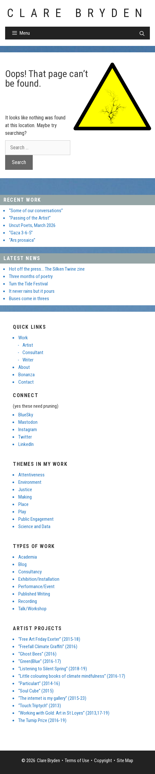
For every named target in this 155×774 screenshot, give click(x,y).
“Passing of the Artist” (30, 218)
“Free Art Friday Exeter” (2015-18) (49, 639)
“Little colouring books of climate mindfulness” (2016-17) (71, 676)
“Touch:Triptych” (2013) (39, 706)
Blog (22, 564)
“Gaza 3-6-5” (21, 233)
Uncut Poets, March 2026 (32, 225)
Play (22, 512)
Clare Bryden (77, 13)
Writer (27, 360)
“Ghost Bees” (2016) (37, 654)
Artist (27, 345)
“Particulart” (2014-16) (39, 683)
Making (25, 497)
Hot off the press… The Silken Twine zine (47, 269)
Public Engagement (36, 519)
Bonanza (26, 375)
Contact (26, 382)
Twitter (25, 437)
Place (23, 504)
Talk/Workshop (32, 609)
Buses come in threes (29, 298)
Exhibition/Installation (38, 579)
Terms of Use (77, 760)
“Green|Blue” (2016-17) (39, 661)
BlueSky (25, 415)
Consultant (32, 352)
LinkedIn (26, 444)
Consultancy (30, 572)
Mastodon (28, 422)
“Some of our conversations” (36, 210)
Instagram (27, 429)
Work (23, 338)
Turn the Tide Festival (28, 284)
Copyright (103, 760)
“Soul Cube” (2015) (36, 691)
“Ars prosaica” (22, 240)
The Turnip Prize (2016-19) (42, 720)
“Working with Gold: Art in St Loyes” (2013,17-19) (63, 713)
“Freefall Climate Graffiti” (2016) (47, 646)
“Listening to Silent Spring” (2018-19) (52, 669)
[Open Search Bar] (142, 34)
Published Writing (34, 594)
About (24, 367)
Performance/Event (36, 586)
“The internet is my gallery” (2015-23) (52, 698)
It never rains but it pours (32, 291)
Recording (27, 601)
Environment (29, 482)
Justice (25, 489)
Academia (27, 557)
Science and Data (34, 526)
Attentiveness (31, 475)
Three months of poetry (31, 276)
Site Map (125, 760)
